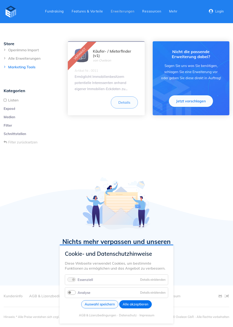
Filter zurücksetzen (23, 142)
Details (124, 102)
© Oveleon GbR (183, 317)
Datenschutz (128, 315)
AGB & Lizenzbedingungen (97, 315)
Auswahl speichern (100, 304)
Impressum (146, 315)
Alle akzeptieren (135, 304)
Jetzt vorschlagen (191, 101)
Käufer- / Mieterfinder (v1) (112, 53)
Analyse (84, 292)
